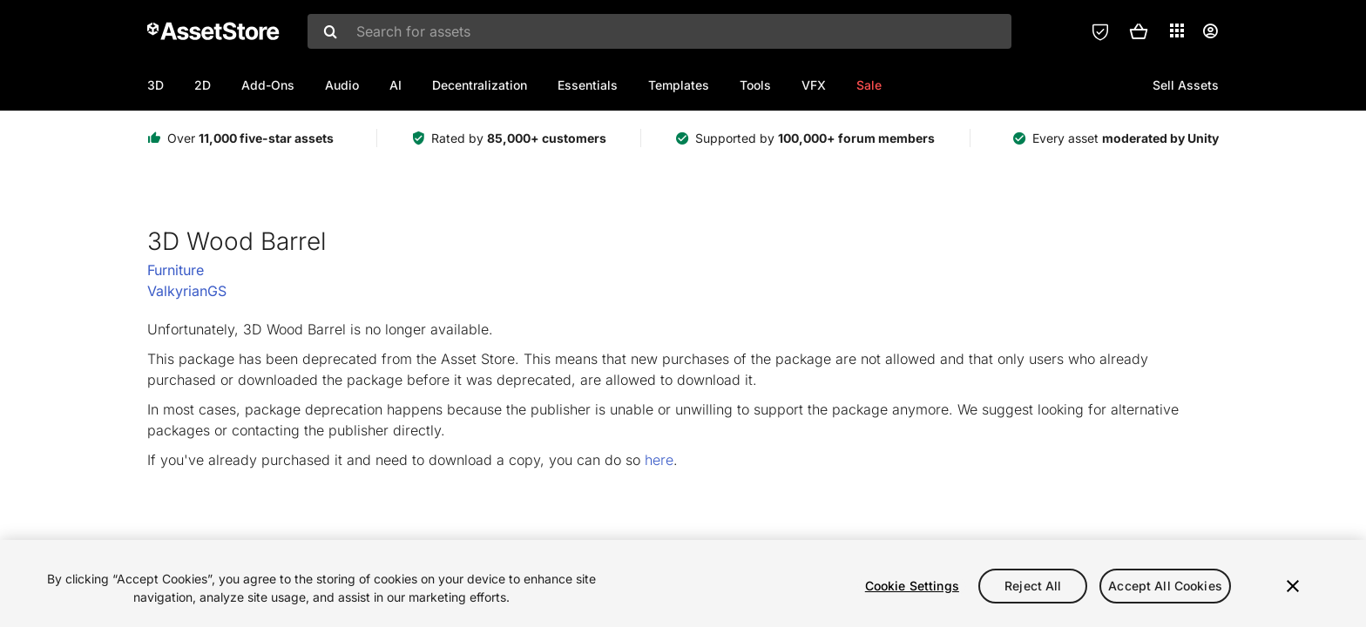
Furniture (175, 270)
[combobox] (659, 31)
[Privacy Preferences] (1100, 31)
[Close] (1292, 586)
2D (202, 85)
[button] (1138, 31)
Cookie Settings (912, 585)
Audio (342, 85)
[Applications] (1177, 30)
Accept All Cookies (1165, 585)
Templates (678, 85)
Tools (755, 85)
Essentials (588, 85)
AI (395, 85)
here (659, 460)
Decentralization (479, 85)
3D (155, 85)
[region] (683, 583)
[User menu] (1210, 31)
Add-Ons (267, 85)
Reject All (1032, 585)
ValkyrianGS (187, 291)
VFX (813, 85)
